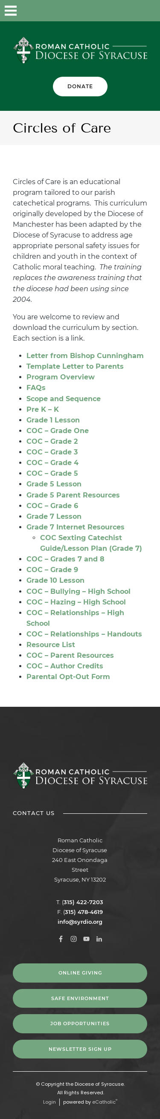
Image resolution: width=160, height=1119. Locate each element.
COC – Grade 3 (52, 452)
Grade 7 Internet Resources (75, 527)
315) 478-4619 (84, 911)
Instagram (102, 10)
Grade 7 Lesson (53, 516)
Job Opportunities (80, 1023)
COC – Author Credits (64, 666)
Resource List (50, 645)
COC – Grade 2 (52, 441)
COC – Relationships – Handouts (84, 634)
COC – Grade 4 (52, 463)
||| (10, 10)
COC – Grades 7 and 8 (65, 559)
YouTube (123, 10)
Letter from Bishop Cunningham (85, 356)
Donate (80, 86)
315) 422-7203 (83, 902)
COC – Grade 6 (52, 506)
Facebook (81, 10)
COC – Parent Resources (70, 655)
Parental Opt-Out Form (68, 677)
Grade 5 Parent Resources (73, 495)
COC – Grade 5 (52, 473)
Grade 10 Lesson (55, 580)
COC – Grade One (57, 431)
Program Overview (60, 377)
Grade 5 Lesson (53, 484)
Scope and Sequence (63, 399)
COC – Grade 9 (52, 570)
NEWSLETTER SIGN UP (80, 1049)
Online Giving (80, 973)
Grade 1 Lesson (53, 420)
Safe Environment (80, 998)
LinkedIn (145, 10)
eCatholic (104, 1102)
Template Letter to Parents (75, 366)
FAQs (36, 388)
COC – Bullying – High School (78, 591)
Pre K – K (42, 409)
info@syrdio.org (80, 921)
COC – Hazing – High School (76, 602)
